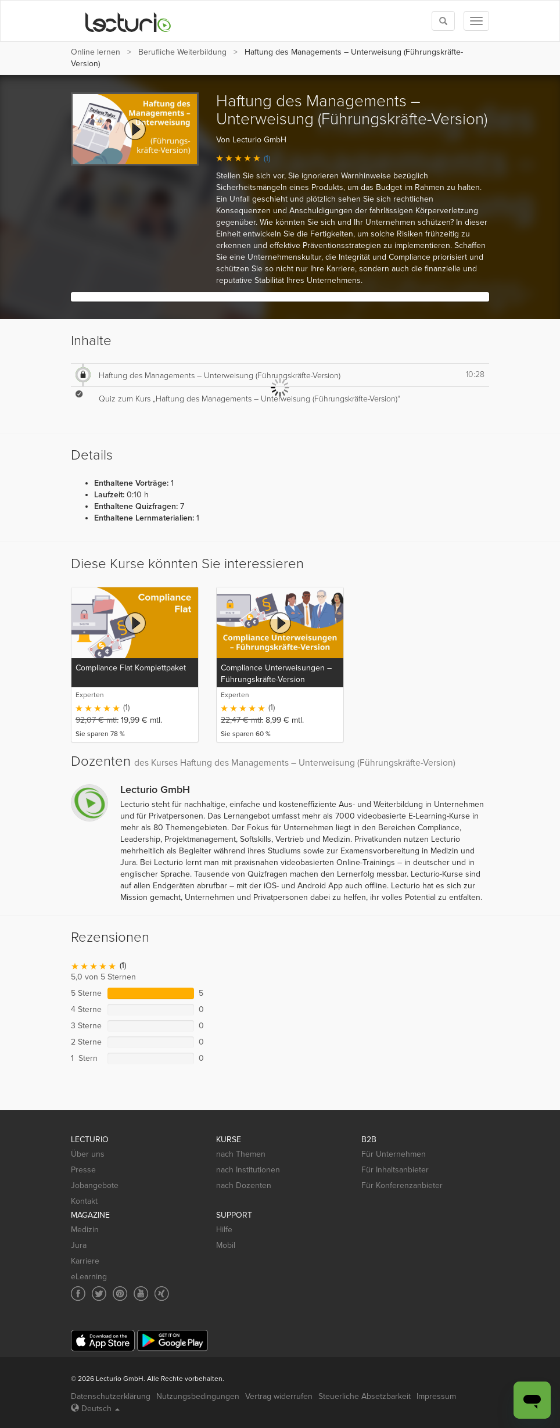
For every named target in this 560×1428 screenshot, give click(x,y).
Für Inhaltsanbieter (395, 1170)
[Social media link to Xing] (162, 1293)
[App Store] (103, 1340)
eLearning (89, 1277)
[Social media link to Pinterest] (120, 1293)
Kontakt (84, 1201)
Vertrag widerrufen (279, 1396)
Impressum (436, 1396)
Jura (79, 1245)
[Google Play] (172, 1340)
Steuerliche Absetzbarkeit (364, 1396)
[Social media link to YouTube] (141, 1293)
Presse (83, 1170)
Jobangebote (95, 1185)
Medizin (85, 1230)
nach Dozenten (243, 1185)
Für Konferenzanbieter (402, 1185)
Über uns (88, 1154)
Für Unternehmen (393, 1154)
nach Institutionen (248, 1170)
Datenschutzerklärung (110, 1396)
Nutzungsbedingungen (197, 1396)
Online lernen (95, 52)
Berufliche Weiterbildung (182, 52)
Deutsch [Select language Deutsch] (95, 1408)
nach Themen (240, 1154)
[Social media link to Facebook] (78, 1293)
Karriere (85, 1261)
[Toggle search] (443, 21)
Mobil (225, 1245)
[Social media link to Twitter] (99, 1293)
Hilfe (224, 1230)
